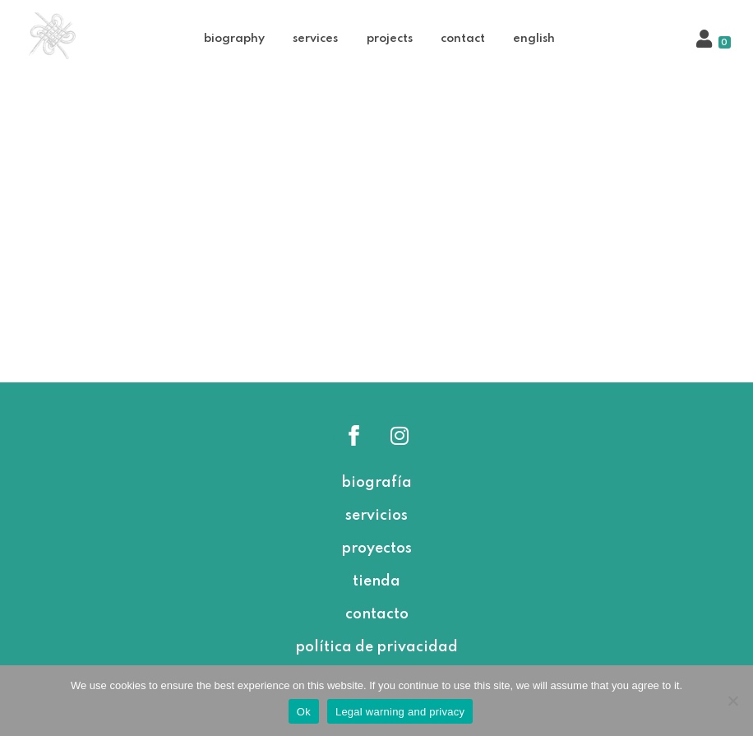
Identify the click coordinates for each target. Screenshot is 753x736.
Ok (304, 712)
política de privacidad (376, 647)
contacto (377, 614)
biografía (376, 482)
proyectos (376, 548)
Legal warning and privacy (399, 712)
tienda (376, 581)
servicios (376, 515)
